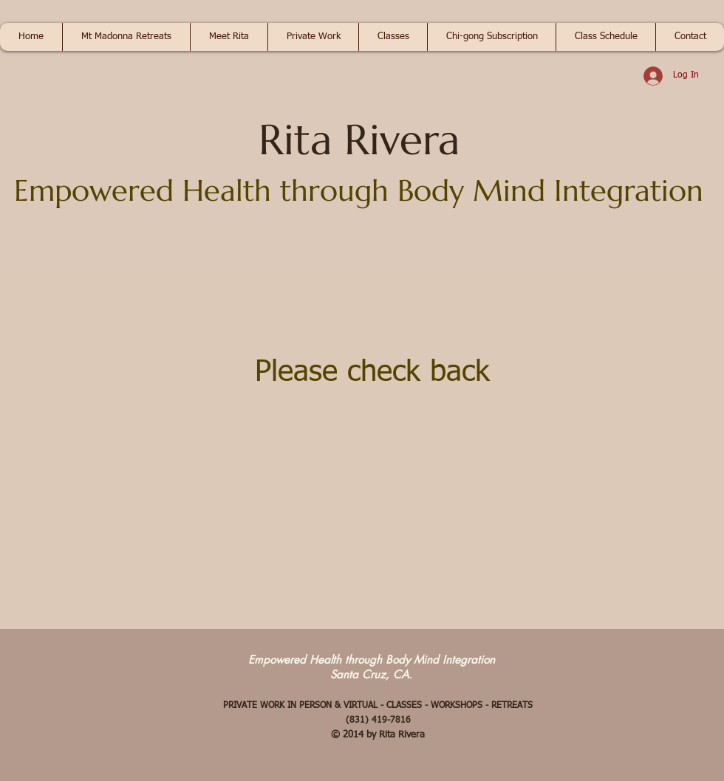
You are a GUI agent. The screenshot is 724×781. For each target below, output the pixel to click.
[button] (126, 37)
